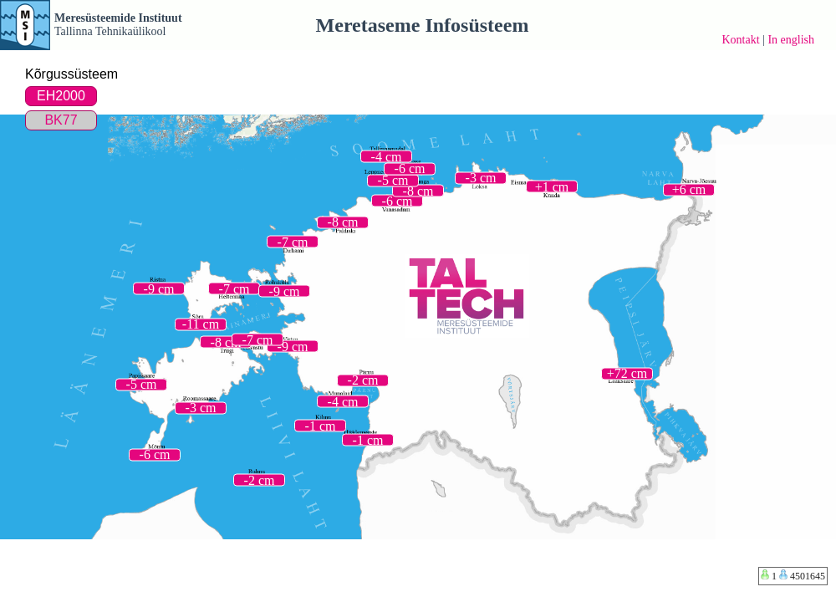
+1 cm (552, 186)
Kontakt (740, 39)
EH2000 (61, 96)
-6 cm (397, 200)
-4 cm (343, 401)
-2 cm (363, 380)
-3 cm (481, 178)
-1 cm (320, 425)
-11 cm (200, 324)
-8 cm (226, 341)
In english (790, 39)
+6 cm (689, 189)
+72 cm (627, 373)
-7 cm (257, 339)
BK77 (60, 120)
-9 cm (293, 346)
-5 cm (141, 384)
